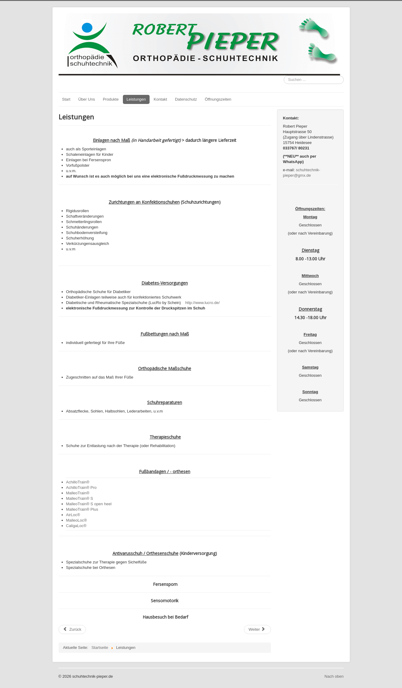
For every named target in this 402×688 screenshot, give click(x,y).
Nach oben (334, 676)
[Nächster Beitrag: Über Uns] (257, 629)
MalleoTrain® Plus (82, 509)
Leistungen (136, 99)
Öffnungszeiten (218, 99)
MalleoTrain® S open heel (89, 504)
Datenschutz (186, 99)
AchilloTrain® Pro (81, 487)
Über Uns (86, 99)
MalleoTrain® (78, 493)
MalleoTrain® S (79, 498)
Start (66, 99)
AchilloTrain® (78, 482)
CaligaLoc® (76, 525)
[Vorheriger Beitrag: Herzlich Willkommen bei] (72, 629)
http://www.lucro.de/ (202, 302)
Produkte (111, 99)
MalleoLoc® (76, 520)
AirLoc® (73, 515)
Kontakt (160, 99)
